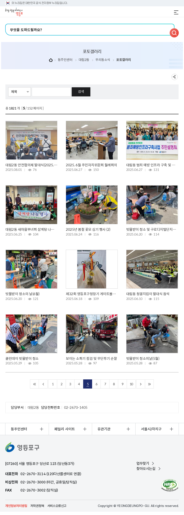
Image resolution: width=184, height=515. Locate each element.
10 (131, 383)
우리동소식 (102, 59)
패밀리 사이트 (64, 429)
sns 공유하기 (174, 77)
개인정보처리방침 (16, 506)
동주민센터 (65, 59)
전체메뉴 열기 (176, 12)
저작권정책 (37, 506)
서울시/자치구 (151, 429)
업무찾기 (142, 463)
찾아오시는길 (146, 468)
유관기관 (104, 429)
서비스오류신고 (56, 506)
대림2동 (84, 59)
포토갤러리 (123, 59)
